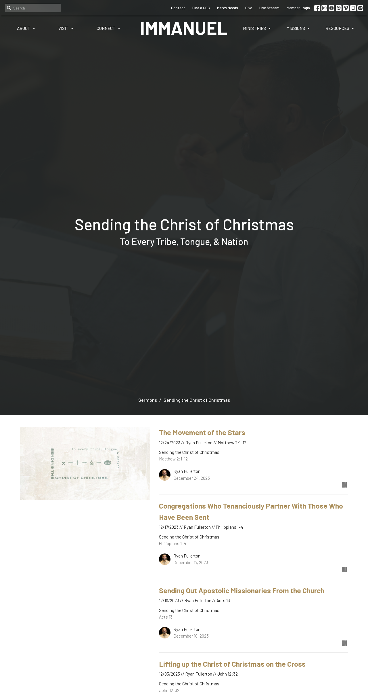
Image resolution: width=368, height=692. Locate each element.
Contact (178, 7)
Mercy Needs (227, 7)
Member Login (298, 7)
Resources (340, 28)
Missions (298, 28)
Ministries (257, 28)
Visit (66, 28)
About (26, 28)
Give (248, 7)
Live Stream (269, 7)
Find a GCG (201, 7)
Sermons (147, 400)
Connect (109, 28)
